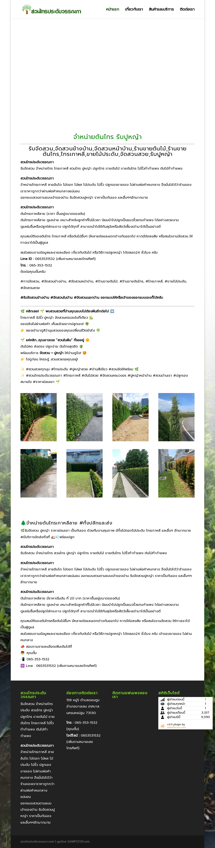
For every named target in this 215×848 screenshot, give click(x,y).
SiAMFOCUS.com (78, 842)
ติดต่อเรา (187, 10)
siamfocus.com (176, 727)
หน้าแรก (112, 10)
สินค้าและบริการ (161, 10)
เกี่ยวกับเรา (134, 10)
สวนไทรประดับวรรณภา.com (37, 842)
